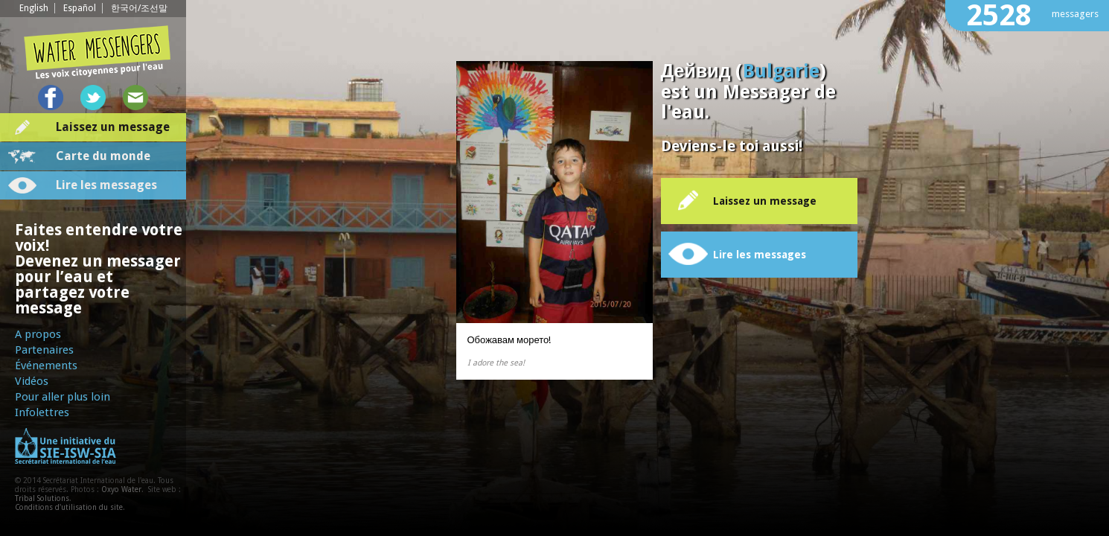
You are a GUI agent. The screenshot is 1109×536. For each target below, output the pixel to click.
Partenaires (44, 350)
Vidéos (31, 381)
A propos (38, 334)
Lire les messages (106, 185)
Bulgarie (781, 71)
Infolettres (42, 412)
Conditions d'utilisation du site (69, 507)
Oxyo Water (121, 489)
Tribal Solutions (42, 498)
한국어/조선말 (139, 8)
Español (79, 8)
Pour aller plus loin (62, 396)
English (33, 8)
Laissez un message (113, 127)
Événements (46, 365)
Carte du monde (103, 156)
